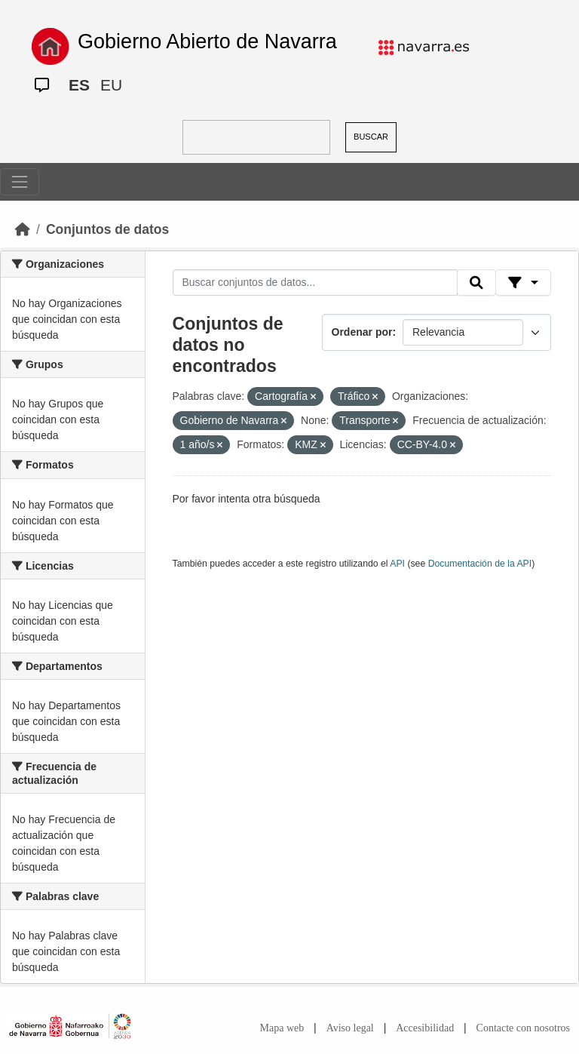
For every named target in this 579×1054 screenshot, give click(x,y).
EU (111, 85)
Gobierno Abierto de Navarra (207, 41)
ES (79, 85)
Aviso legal (350, 1028)
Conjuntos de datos (107, 229)
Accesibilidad (425, 1028)
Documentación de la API (480, 563)
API (397, 563)
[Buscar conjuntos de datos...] (315, 283)
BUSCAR (371, 136)
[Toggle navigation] (19, 181)
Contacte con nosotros (523, 1028)
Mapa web (282, 1028)
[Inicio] (22, 229)
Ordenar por (362, 332)
